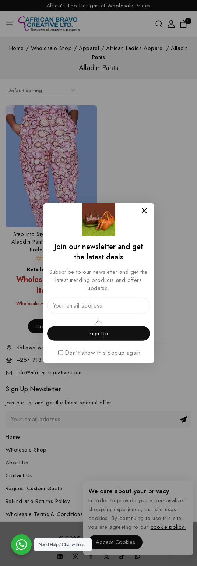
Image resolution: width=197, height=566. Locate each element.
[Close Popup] (144, 210)
